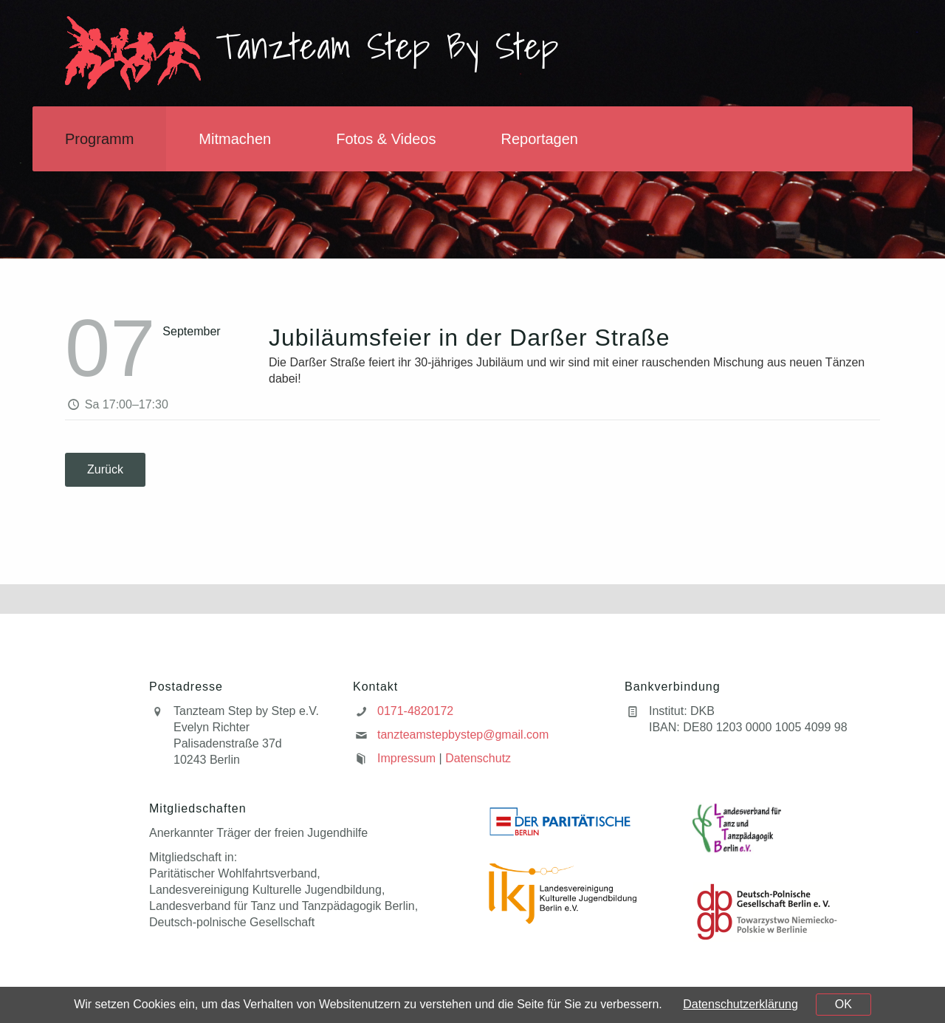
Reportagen (539, 139)
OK (843, 1004)
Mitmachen (235, 139)
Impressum (406, 758)
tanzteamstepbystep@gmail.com (463, 734)
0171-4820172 (415, 711)
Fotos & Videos (386, 139)
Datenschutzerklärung (740, 1004)
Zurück (105, 469)
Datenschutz (478, 758)
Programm (99, 139)
